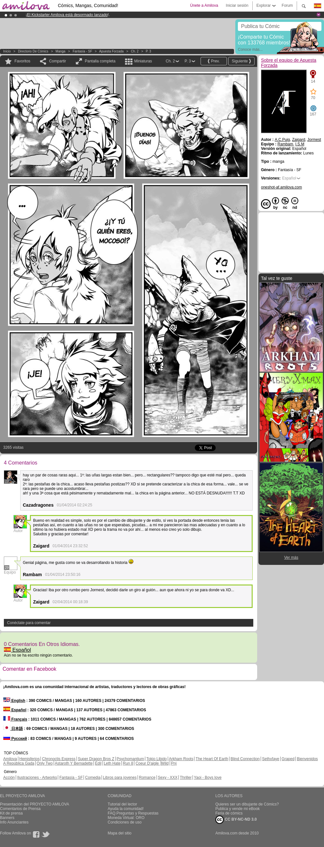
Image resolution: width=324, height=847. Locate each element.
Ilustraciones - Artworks (37, 777)
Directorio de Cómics (33, 51)
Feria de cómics (229, 813)
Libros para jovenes (120, 777)
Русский (15, 738)
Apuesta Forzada (111, 51)
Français (15, 719)
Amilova (10, 759)
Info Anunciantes (14, 822)
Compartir (57, 61)
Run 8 (128, 763)
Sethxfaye (270, 759)
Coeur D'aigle (148, 763)
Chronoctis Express (59, 759)
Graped (288, 759)
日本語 (13, 728)
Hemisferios (29, 759)
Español (17, 650)
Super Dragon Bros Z (96, 759)
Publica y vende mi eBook (237, 808)
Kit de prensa (11, 813)
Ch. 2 (135, 51)
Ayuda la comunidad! (126, 808)
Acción (9, 777)
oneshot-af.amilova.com (281, 187)
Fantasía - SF (82, 51)
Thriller (186, 777)
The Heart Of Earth (212, 759)
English (14, 700)
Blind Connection (245, 759)
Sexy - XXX (167, 777)
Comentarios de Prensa (20, 808)
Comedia (93, 777)
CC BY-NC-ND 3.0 (236, 819)
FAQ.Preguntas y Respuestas (133, 813)
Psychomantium (130, 759)
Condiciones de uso (124, 822)
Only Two (45, 763)
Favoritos (22, 61)
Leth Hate (112, 763)
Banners (7, 817)
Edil (98, 763)
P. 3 (148, 51)
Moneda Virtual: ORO (126, 817)
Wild (164, 763)
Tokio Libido (156, 759)
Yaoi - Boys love (207, 777)
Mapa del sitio (119, 833)
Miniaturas (143, 61)
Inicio (7, 51)
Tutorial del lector (122, 804)
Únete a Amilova (204, 5)
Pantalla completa (100, 61)
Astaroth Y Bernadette (74, 763)
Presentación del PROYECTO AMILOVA (34, 804)
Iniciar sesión (237, 5)
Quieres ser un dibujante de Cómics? (247, 804)
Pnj (173, 763)
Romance (147, 777)
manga (61, 51)
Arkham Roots (181, 759)
